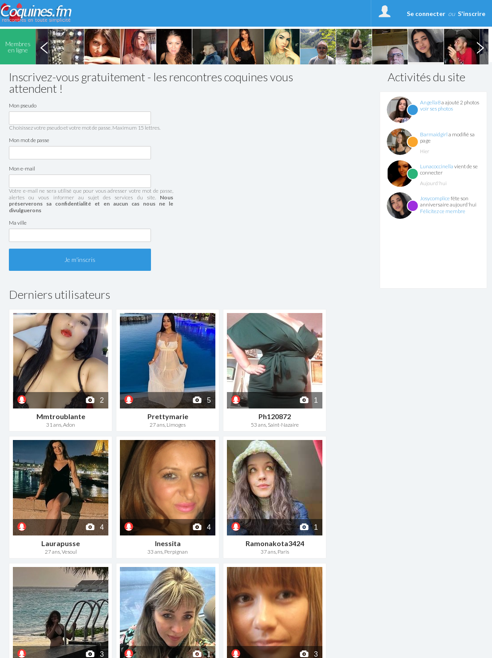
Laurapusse (60, 543)
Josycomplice (435, 198)
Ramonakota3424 (275, 543)
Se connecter (426, 13)
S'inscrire (471, 13)
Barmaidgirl (434, 134)
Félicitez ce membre (442, 211)
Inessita (168, 543)
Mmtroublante (60, 416)
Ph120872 (274, 416)
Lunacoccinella (436, 166)
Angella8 (430, 102)
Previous (44, 46)
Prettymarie (167, 416)
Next (480, 46)
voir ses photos (436, 108)
